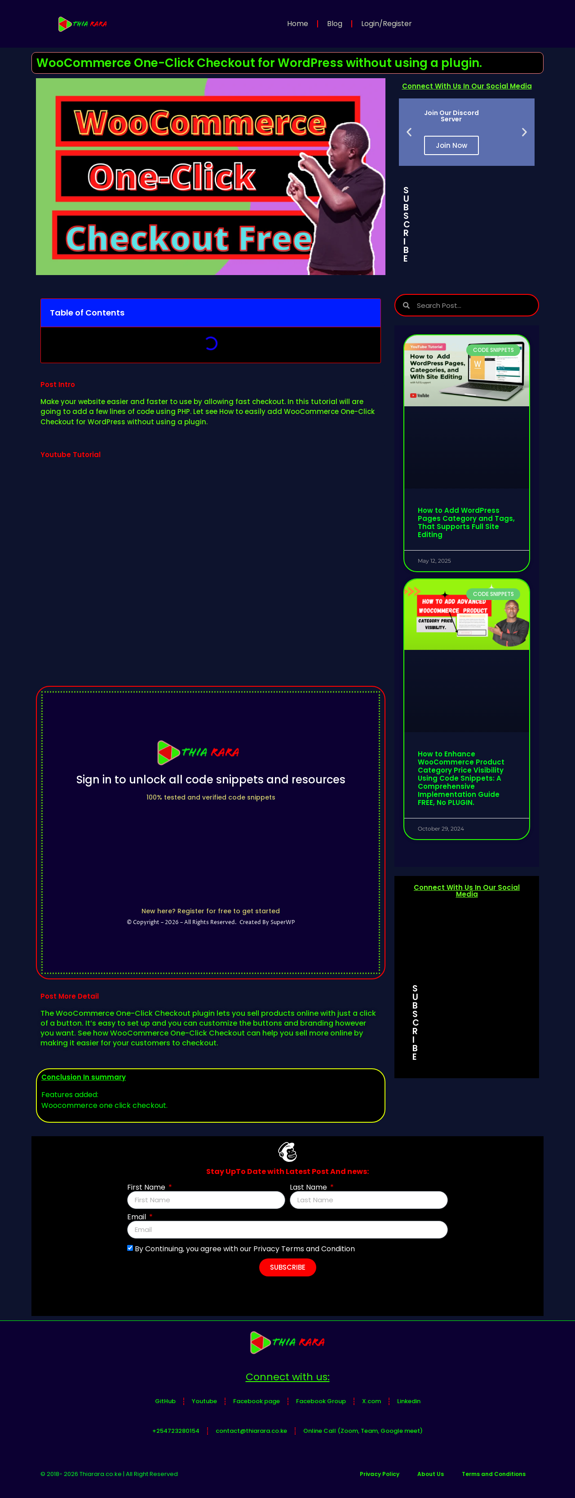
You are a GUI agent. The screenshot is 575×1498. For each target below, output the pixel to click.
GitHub (165, 1401)
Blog (334, 23)
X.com (371, 1401)
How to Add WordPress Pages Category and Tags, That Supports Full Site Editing (466, 522)
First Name (147, 1187)
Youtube (204, 1401)
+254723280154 (175, 1431)
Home (297, 23)
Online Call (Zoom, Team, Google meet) (363, 1431)
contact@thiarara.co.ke (251, 1431)
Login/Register (386, 23)
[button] (409, 132)
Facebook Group (321, 1401)
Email (137, 1217)
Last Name (309, 1187)
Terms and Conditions (494, 1474)
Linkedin (408, 1401)
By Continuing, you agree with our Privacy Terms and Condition (245, 1248)
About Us (430, 1474)
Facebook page (256, 1401)
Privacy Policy (379, 1474)
